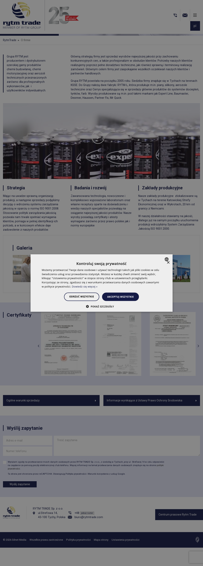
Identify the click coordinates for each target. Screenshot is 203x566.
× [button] (168, 262)
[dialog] (101, 283)
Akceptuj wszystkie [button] (121, 296)
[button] (101, 306)
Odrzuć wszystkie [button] (80, 296)
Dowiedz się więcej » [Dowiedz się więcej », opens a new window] (85, 286)
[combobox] (167, 259)
